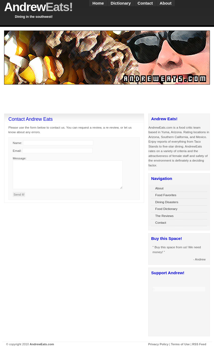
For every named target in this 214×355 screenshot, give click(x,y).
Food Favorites (165, 195)
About (165, 3)
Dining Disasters (166, 202)
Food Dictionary (166, 208)
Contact (145, 3)
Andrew (38, 7)
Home (98, 3)
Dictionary (121, 3)
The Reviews (164, 215)
